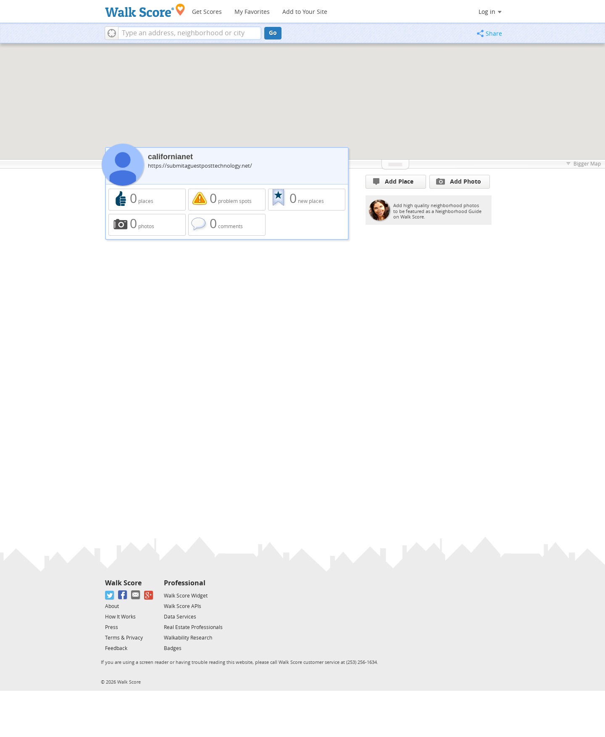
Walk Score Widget (186, 596)
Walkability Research (188, 638)
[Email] (136, 595)
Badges (173, 648)
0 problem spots (227, 199)
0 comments (227, 224)
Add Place (393, 181)
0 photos (147, 224)
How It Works (120, 617)
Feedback (116, 648)
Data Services (180, 617)
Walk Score (123, 583)
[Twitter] (110, 595)
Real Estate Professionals (193, 627)
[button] (111, 33)
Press (111, 627)
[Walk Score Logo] (145, 10)
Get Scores (207, 12)
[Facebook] (123, 595)
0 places (147, 199)
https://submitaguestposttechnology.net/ (200, 166)
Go (273, 33)
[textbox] (189, 33)
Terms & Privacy (124, 638)
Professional (184, 583)
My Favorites (252, 12)
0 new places (306, 199)
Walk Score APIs (182, 606)
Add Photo (458, 181)
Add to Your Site (304, 12)
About (112, 606)
